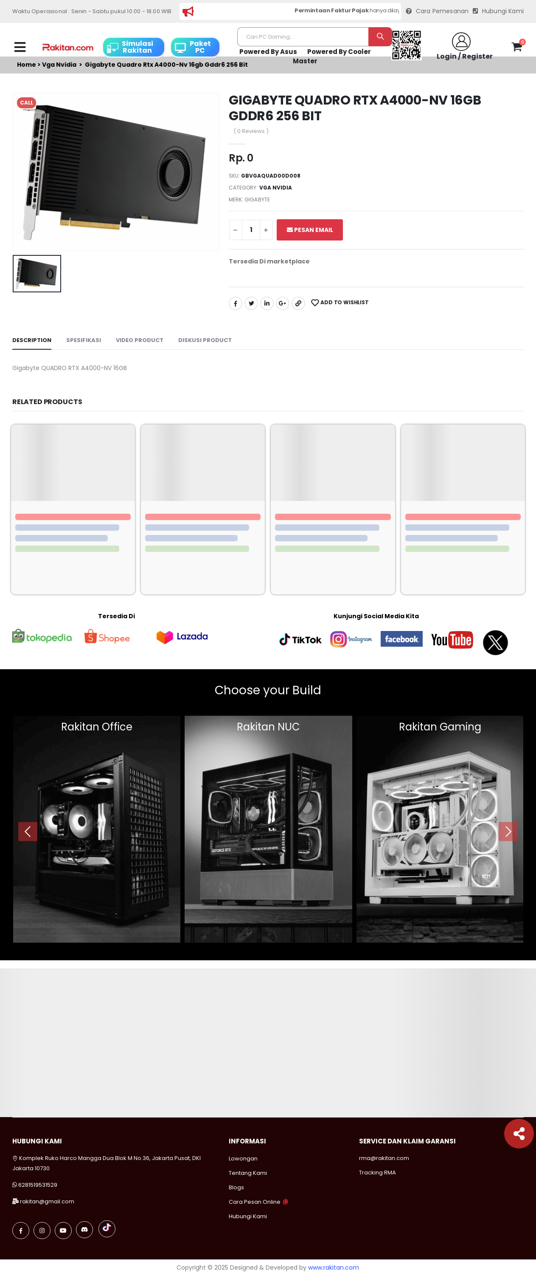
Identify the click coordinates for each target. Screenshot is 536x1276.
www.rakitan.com (333, 1267)
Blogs (236, 1187)
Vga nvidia (275, 187)
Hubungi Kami (498, 11)
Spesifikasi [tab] (83, 340)
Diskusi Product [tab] (205, 340)
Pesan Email (310, 230)
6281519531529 (37, 1185)
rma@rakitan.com (384, 1158)
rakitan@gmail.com (47, 1201)
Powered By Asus (268, 51)
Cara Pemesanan (437, 11)
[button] (516, 48)
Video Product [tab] (139, 340)
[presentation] (27, 831)
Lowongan (243, 1158)
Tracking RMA (377, 1172)
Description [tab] (31, 340)
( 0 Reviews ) (251, 131)
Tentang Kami (248, 1173)
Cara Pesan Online (255, 1202)
